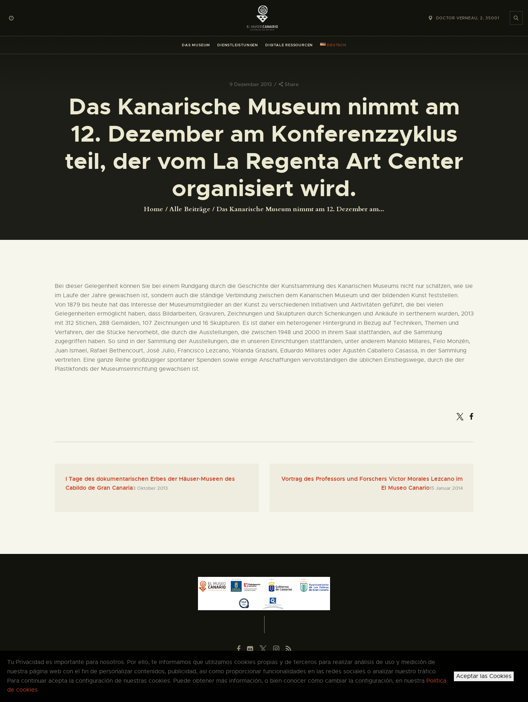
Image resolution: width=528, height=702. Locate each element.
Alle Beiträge (189, 209)
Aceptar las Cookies (484, 676)
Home (153, 209)
